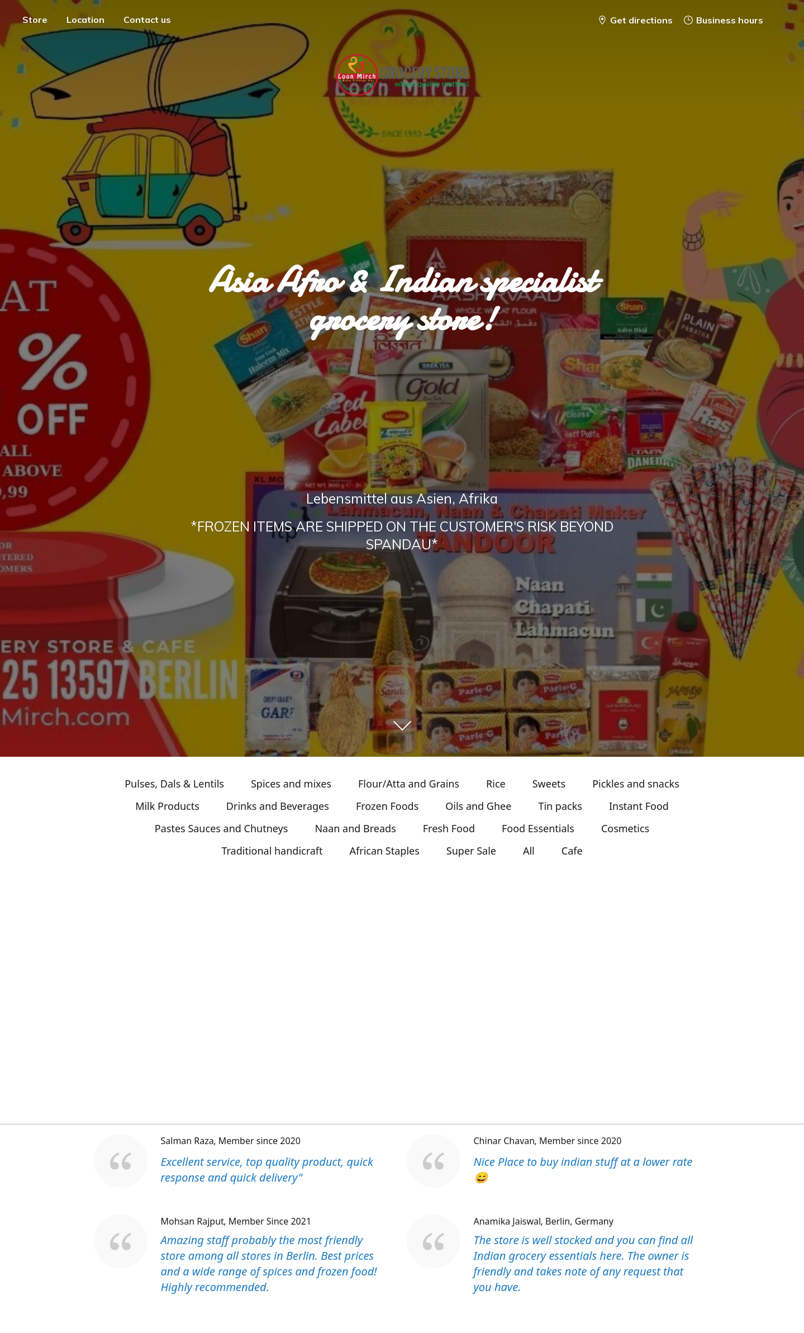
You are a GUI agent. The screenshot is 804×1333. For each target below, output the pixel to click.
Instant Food (639, 806)
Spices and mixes (291, 783)
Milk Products (167, 806)
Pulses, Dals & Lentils (174, 783)
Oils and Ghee (478, 806)
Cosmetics (625, 828)
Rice (496, 783)
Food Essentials (538, 828)
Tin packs (560, 806)
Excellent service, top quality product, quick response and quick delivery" (267, 1169)
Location (85, 19)
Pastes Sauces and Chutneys (221, 828)
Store (34, 19)
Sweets (548, 783)
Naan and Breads (355, 828)
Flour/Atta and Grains (408, 783)
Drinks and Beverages (277, 806)
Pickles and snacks (635, 783)
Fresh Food (449, 828)
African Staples (385, 850)
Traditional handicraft (271, 850)
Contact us (147, 19)
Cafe (572, 850)
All (529, 850)
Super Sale (471, 850)
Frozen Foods (387, 806)
